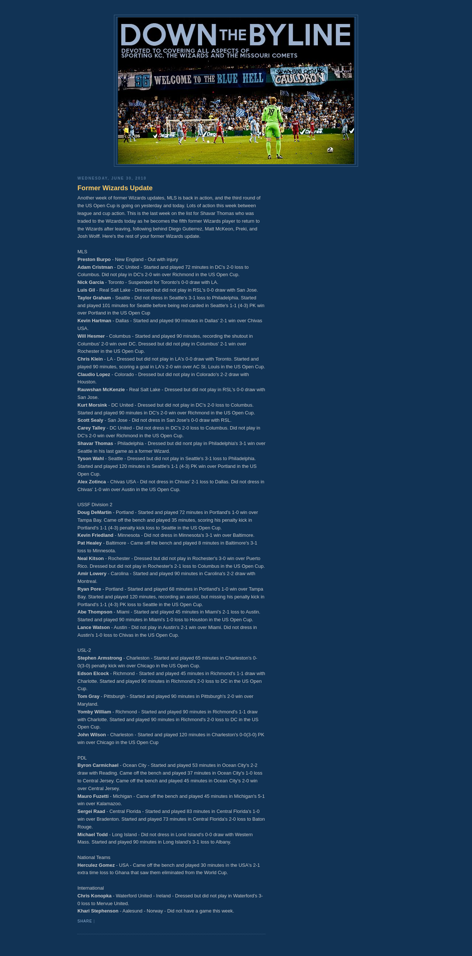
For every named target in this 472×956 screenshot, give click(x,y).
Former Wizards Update (115, 188)
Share (84, 921)
